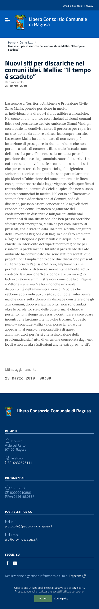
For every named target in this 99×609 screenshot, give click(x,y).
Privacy (88, 5)
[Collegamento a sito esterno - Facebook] (7, 562)
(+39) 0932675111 (18, 463)
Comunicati (26, 42)
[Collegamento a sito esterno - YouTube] (15, 562)
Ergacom (77, 575)
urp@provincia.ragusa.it (21, 539)
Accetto (43, 598)
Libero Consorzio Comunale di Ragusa (54, 410)
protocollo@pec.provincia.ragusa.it (28, 526)
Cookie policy (61, 598)
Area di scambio (72, 5)
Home (11, 42)
